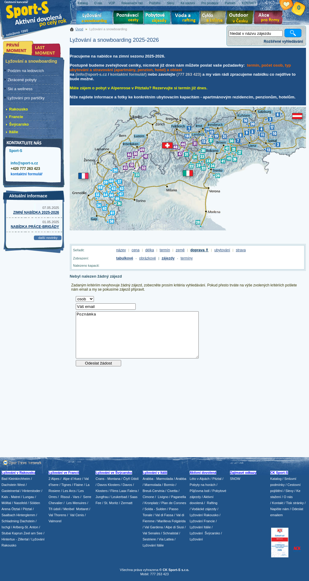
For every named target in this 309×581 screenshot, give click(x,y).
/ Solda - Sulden (154, 509)
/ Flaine (77, 485)
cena (135, 250)
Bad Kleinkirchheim (16, 478)
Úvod (79, 29)
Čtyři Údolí (131, 478)
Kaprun (17, 533)
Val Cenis (77, 515)
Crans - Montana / (109, 478)
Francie (16, 116)
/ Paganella (177, 497)
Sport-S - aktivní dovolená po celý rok (39, 13)
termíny (187, 258)
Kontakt (277, 503)
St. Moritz (111, 503)
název (121, 250)
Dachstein (27, 521)
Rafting (212, 503)
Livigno (163, 497)
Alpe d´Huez (72, 478)
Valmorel (54, 521)
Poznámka (137, 334)
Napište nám (279, 509)
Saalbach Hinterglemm (18, 515)
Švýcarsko (19, 124)
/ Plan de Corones (172, 503)
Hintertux (8, 539)
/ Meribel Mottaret (74, 509)
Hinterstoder (31, 491)
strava (241, 250)
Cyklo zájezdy (214, 18)
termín (165, 250)
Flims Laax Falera (123, 491)
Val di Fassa (164, 515)
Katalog (275, 478)
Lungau (28, 497)
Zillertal (24, 539)
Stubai (6, 533)
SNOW (235, 478)
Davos (127, 485)
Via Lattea (166, 539)
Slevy (289, 491)
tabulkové (124, 258)
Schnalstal (170, 533)
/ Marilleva (163, 521)
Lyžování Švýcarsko (205, 533)
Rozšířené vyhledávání (283, 41)
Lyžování (95, 18)
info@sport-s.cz (24, 163)
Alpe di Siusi (174, 527)
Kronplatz (151, 503)
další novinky (48, 237)
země (180, 250)
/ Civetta (171, 491)
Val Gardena (154, 527)
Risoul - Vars (70, 497)
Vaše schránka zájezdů (291, 5)
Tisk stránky (295, 503)
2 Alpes (53, 478)
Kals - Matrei (11, 497)
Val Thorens (57, 515)
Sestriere (149, 539)
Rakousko (18, 109)
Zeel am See (33, 533)
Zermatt (126, 503)
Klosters (101, 491)
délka (149, 250)
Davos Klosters (109, 485)
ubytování (222, 250)
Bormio (169, 485)
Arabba (181, 478)
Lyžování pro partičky (26, 98)
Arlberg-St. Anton (25, 527)
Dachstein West (13, 485)
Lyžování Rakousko (204, 515)
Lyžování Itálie (153, 545)
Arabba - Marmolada (158, 478)
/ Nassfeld (19, 503)
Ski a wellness (20, 89)
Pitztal (27, 509)
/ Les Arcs (68, 491)
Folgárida (179, 521)
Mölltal (6, 503)
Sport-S (15, 151)
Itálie (13, 132)
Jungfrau (101, 497)
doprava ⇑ (199, 250)
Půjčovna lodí (200, 491)
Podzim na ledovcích (26, 70)
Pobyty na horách (203, 485)
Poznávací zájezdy (129, 18)
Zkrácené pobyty (22, 80)
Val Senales (151, 533)
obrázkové (147, 258)
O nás (288, 497)
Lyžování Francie (202, 521)
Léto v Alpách (200, 478)
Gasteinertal (10, 491)
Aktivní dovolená (241, 18)
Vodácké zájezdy (204, 509)
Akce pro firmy (270, 18)
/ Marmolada (152, 485)
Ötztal (15, 509)
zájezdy (168, 258)
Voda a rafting (186, 18)
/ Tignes (65, 485)
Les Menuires (76, 503)
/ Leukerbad (118, 497)
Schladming (11, 521)
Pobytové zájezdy (158, 18)
